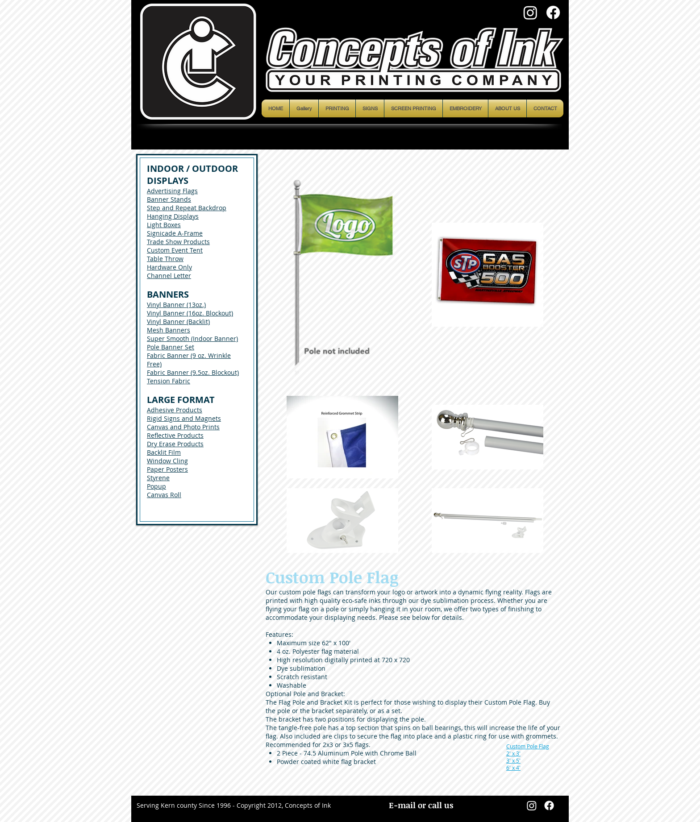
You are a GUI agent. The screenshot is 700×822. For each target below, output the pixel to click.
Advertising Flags (172, 191)
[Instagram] (530, 12)
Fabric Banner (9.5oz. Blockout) (193, 372)
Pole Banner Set (170, 347)
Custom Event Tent (175, 250)
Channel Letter (169, 275)
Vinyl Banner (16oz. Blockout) (190, 313)
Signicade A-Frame (175, 233)
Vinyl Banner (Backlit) (178, 321)
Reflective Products (175, 435)
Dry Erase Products (175, 444)
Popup (156, 486)
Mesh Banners (168, 330)
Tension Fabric (168, 381)
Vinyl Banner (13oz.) (176, 304)
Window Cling (167, 461)
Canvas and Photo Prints (183, 427)
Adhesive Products (174, 410)
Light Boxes (164, 224)
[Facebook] (553, 12)
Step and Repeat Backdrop (186, 207)
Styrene (158, 477)
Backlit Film (164, 452)
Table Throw (165, 258)
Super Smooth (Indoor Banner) (192, 338)
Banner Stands (169, 199)
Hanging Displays (173, 216)
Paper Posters (167, 469)
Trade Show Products (178, 241)
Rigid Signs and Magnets (184, 418)
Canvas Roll (164, 494)
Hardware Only (169, 267)
